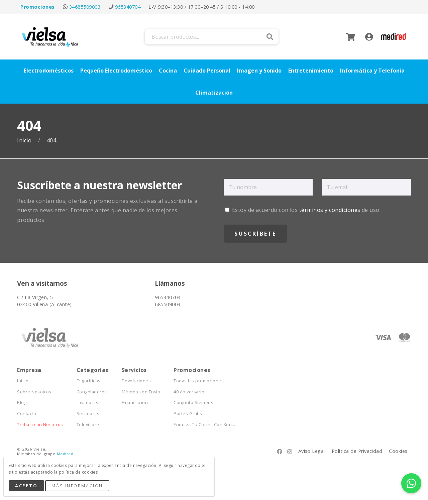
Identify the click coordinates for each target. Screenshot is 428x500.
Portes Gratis (188, 413)
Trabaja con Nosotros (40, 424)
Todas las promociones (199, 381)
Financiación (135, 402)
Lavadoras (87, 402)
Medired (65, 453)
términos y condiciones (329, 210)
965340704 (127, 7)
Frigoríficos (89, 381)
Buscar (269, 36)
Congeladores (92, 392)
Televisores (89, 424)
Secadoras (88, 413)
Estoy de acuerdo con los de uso (302, 210)
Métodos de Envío (141, 392)
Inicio (25, 140)
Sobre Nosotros (34, 392)
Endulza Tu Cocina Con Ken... (204, 424)
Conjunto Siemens (193, 402)
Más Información (77, 486)
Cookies (398, 451)
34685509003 (84, 7)
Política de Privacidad (357, 451)
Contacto (26, 413)
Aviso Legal (311, 451)
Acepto (26, 486)
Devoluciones (136, 381)
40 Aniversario (189, 392)
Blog (21, 402)
